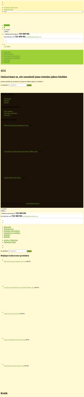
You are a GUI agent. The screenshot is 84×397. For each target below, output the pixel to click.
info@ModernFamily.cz (33, 37)
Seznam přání (8, 9)
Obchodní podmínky (10, 113)
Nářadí (7, 237)
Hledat (6, 31)
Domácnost (7, 98)
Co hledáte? (5, 85)
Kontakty (7, 115)
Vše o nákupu (8, 111)
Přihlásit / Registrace (11, 7)
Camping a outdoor (12, 233)
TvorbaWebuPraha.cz (33, 203)
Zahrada (6, 100)
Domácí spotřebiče (12, 231)
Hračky (6, 102)
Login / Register (11, 240)
